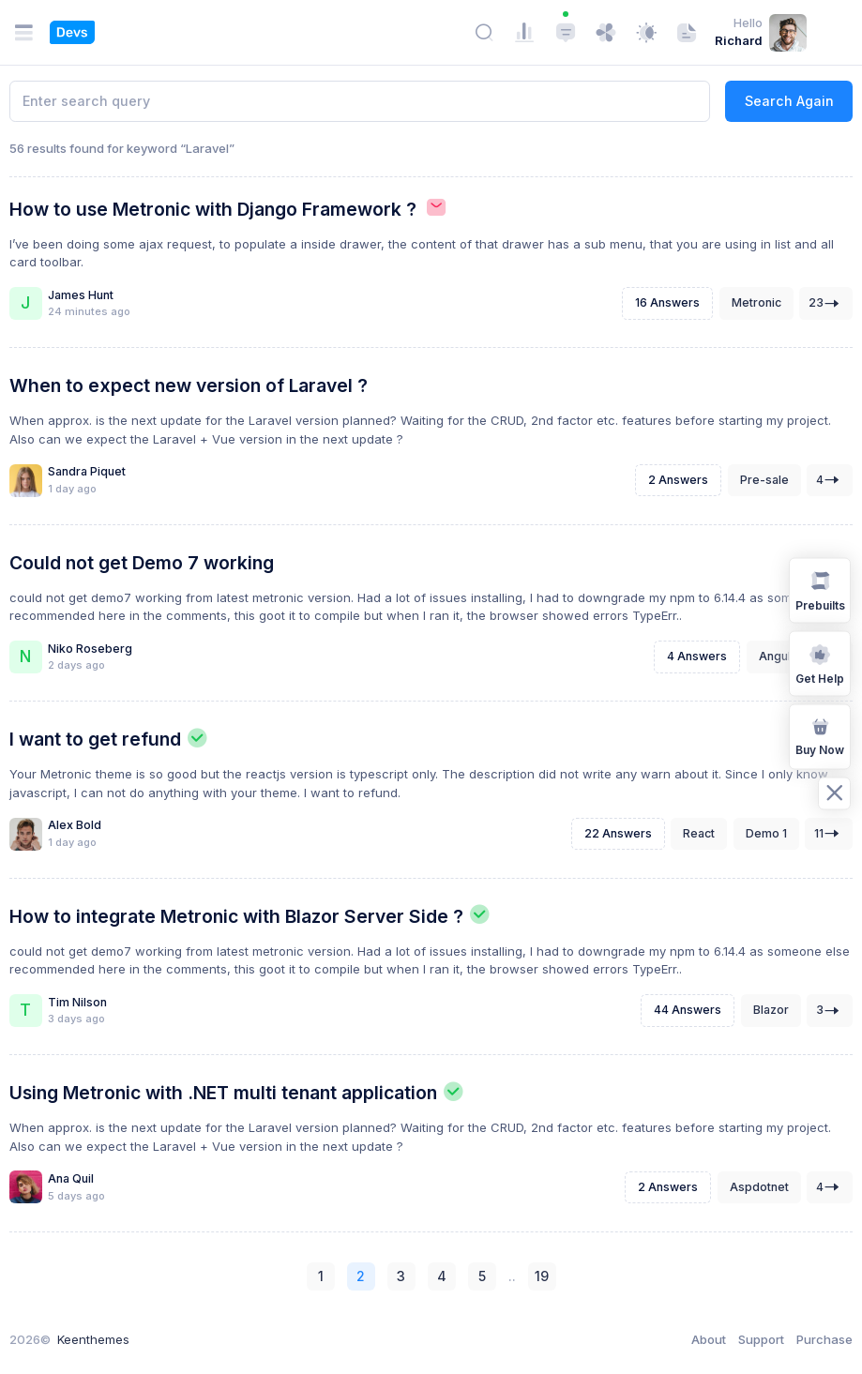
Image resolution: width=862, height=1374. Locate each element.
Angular (780, 656)
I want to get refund (95, 739)
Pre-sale (764, 480)
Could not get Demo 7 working (141, 562)
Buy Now (819, 735)
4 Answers (697, 656)
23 (826, 303)
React (699, 833)
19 (542, 1276)
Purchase (824, 1339)
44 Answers (687, 1010)
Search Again (789, 101)
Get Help (819, 662)
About (708, 1339)
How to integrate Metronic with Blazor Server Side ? (236, 916)
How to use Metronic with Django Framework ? (212, 209)
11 (829, 833)
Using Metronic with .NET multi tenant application (223, 1092)
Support (761, 1339)
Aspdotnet (759, 1187)
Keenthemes (93, 1339)
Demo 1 (766, 833)
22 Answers (618, 833)
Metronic (756, 302)
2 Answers (678, 480)
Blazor (771, 1010)
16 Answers (667, 302)
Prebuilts (820, 589)
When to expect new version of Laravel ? (188, 385)
